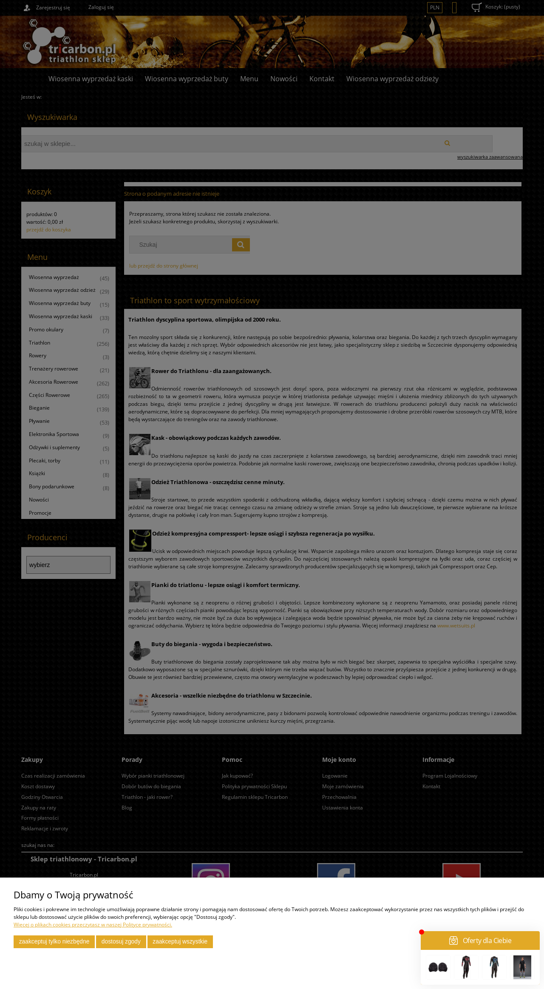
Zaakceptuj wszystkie (180, 941)
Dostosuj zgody (121, 941)
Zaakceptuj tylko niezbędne (54, 941)
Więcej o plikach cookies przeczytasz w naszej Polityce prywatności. (93, 924)
